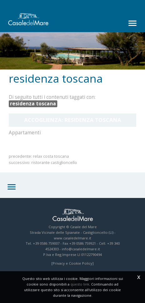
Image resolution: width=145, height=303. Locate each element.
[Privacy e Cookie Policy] (72, 263)
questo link (79, 284)
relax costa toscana (51, 156)
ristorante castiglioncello (54, 162)
